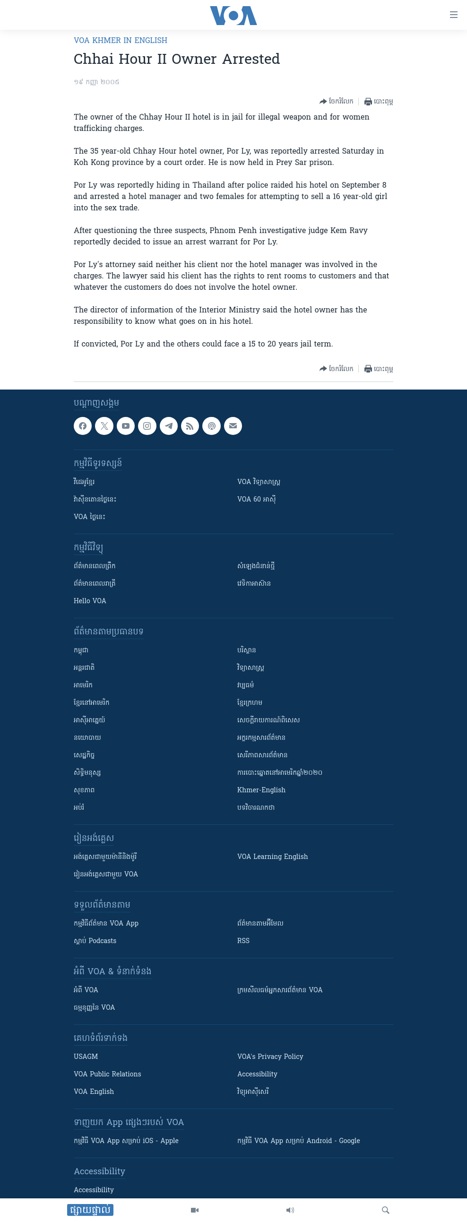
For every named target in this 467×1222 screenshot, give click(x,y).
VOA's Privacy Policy (270, 1057)
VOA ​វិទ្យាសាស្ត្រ (258, 482)
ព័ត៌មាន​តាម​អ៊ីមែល (260, 924)
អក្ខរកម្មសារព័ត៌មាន (261, 738)
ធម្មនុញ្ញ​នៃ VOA (94, 1008)
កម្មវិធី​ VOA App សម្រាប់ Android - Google (298, 1141)
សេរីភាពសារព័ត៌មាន (262, 756)
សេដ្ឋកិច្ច (84, 756)
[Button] (337, 101)
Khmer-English (261, 791)
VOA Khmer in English (120, 41)
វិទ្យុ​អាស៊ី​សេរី (252, 1092)
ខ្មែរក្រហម (249, 703)
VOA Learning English (272, 857)
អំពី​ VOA (86, 991)
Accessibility (257, 1075)
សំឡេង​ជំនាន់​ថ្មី (256, 567)
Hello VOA (90, 602)
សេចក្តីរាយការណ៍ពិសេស (268, 721)
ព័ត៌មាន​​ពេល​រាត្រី (95, 584)
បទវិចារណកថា (256, 808)
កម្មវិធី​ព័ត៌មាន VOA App (106, 924)
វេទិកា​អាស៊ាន (254, 584)
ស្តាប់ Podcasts (95, 941)
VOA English (94, 1092)
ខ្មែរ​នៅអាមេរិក (92, 703)
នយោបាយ (87, 738)
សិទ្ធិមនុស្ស (87, 773)
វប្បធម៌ (245, 686)
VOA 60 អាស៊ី (256, 500)
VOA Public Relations (107, 1075)
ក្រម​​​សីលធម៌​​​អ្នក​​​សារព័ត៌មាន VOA (280, 991)
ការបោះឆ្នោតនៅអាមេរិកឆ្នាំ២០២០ (279, 773)
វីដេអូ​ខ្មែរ (84, 482)
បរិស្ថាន (246, 651)
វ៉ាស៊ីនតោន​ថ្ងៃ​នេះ (95, 500)
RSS (243, 941)
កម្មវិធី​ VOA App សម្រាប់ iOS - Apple (126, 1141)
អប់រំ (79, 808)
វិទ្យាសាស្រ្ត (250, 668)
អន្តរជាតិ (84, 668)
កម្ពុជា (81, 651)
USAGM (86, 1057)
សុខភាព (84, 791)
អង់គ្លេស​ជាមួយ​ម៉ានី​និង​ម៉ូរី (105, 857)
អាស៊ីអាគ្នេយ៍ (89, 721)
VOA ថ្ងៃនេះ (89, 517)
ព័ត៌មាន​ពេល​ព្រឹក (95, 567)
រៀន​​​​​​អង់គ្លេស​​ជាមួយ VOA (106, 875)
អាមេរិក (83, 686)
